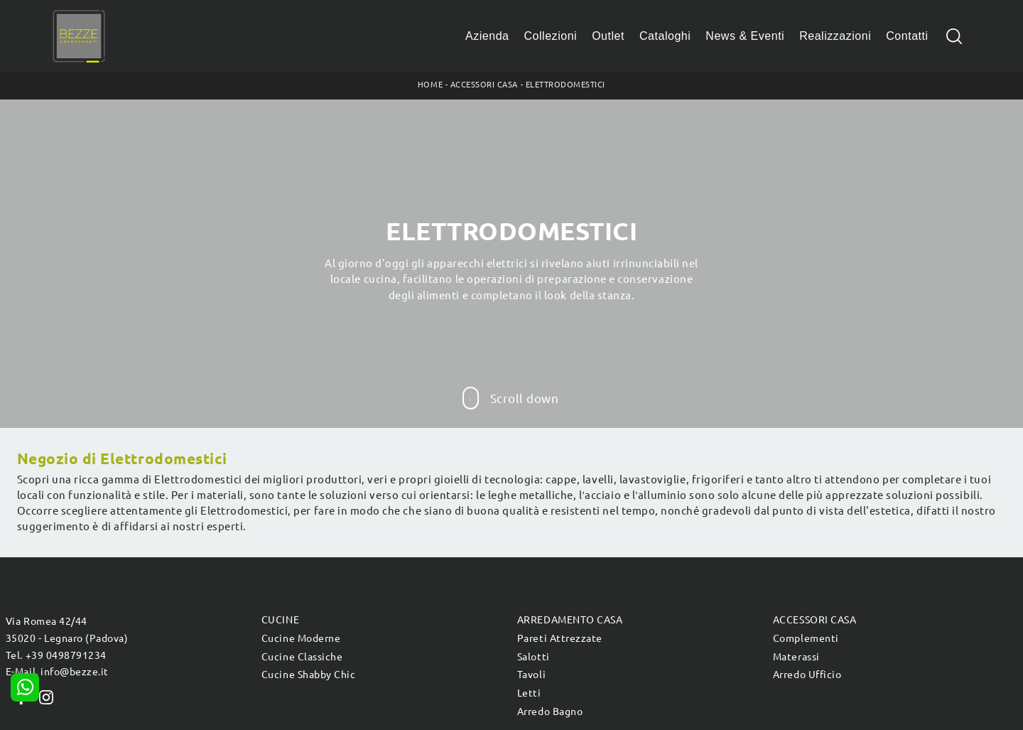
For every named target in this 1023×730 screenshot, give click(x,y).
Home (430, 84)
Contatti (907, 36)
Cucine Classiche (301, 656)
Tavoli (531, 674)
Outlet (608, 36)
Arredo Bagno (550, 711)
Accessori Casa (484, 84)
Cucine (280, 620)
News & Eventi (744, 36)
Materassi (796, 656)
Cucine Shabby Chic (308, 674)
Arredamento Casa (569, 620)
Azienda (487, 36)
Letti (529, 693)
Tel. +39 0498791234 (56, 655)
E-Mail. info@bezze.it (57, 671)
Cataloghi (665, 36)
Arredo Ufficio (807, 674)
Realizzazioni (835, 36)
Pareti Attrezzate (559, 638)
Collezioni (551, 36)
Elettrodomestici (565, 84)
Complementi (806, 638)
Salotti (533, 656)
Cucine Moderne (300, 638)
